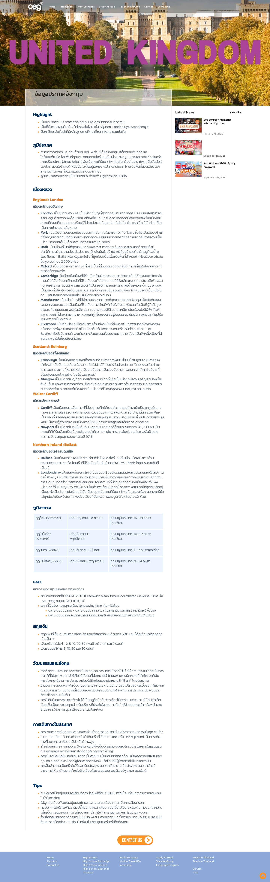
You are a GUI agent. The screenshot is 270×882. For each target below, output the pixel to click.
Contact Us (164, 6)
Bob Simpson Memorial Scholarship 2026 (217, 121)
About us (51, 861)
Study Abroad (107, 6)
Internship (126, 865)
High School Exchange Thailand (96, 870)
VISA (195, 872)
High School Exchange (96, 861)
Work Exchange (86, 6)
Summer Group (165, 861)
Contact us (52, 865)
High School (66, 6)
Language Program (167, 865)
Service (148, 6)
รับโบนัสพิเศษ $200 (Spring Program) (219, 165)
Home (52, 6)
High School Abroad (95, 865)
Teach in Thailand (129, 6)
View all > (235, 112)
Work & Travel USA (130, 861)
